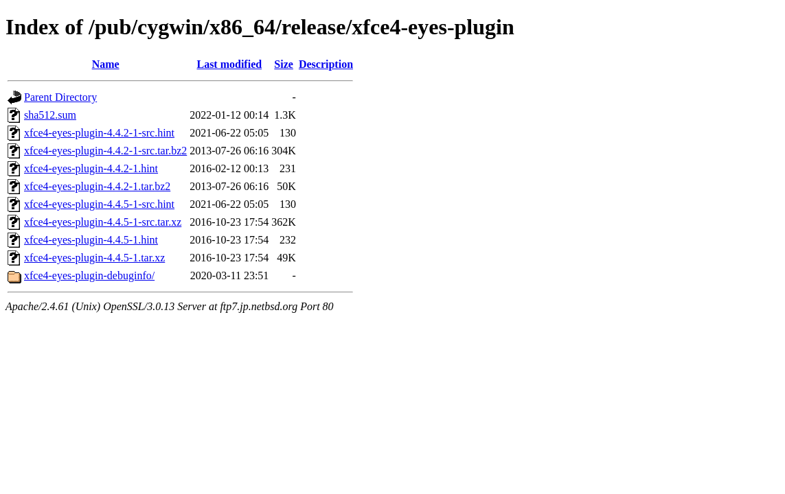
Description (326, 64)
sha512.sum (50, 115)
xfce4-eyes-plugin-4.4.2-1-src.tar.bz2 (105, 150)
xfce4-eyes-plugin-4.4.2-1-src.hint (99, 133)
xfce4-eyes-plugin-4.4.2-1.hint (91, 168)
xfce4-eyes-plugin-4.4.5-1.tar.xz (94, 257)
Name (106, 64)
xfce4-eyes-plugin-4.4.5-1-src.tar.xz (102, 222)
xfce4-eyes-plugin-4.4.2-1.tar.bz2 (97, 186)
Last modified (229, 64)
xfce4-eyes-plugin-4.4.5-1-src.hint (99, 204)
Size (283, 64)
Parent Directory (60, 97)
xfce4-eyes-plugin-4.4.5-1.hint (91, 240)
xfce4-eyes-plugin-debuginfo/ (89, 275)
